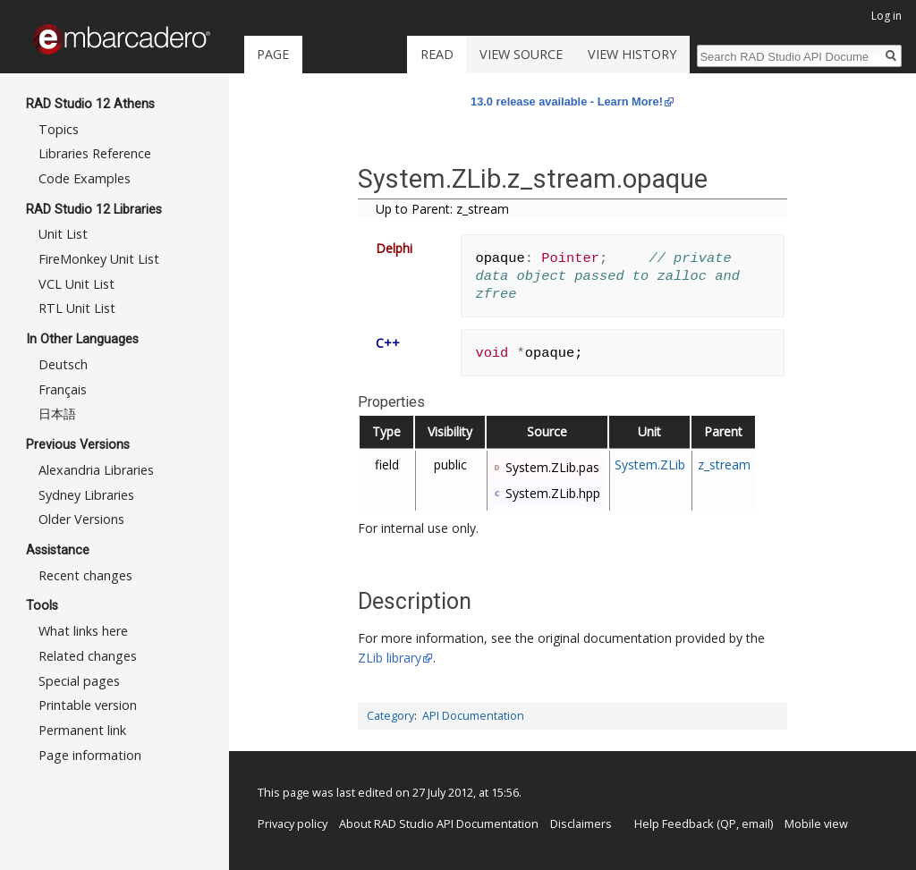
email (756, 823)
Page (273, 54)
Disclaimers (581, 823)
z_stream (724, 464)
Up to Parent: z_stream (442, 208)
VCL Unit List (76, 283)
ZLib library (389, 657)
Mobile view (816, 823)
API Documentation (473, 715)
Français (62, 389)
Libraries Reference (94, 153)
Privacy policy (292, 823)
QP (728, 823)
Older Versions (81, 519)
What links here (83, 630)
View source (521, 54)
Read (437, 54)
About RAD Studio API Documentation (439, 823)
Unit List (63, 233)
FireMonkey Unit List (98, 258)
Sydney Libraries (86, 494)
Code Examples (84, 178)
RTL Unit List (76, 308)
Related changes (87, 655)
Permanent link (82, 730)
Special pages (79, 680)
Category (390, 715)
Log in (886, 15)
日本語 (57, 413)
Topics (58, 129)
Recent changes (85, 575)
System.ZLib (650, 464)
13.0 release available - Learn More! (567, 101)
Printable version (87, 705)
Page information (89, 755)
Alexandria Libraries (96, 469)
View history (632, 54)
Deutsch (63, 364)
